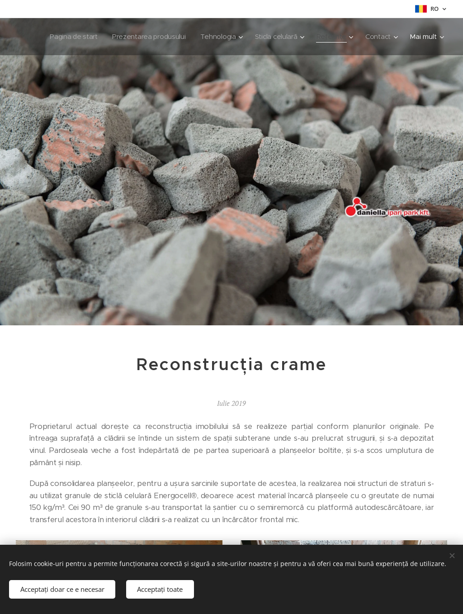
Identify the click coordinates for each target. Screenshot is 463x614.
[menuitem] (112, 36)
